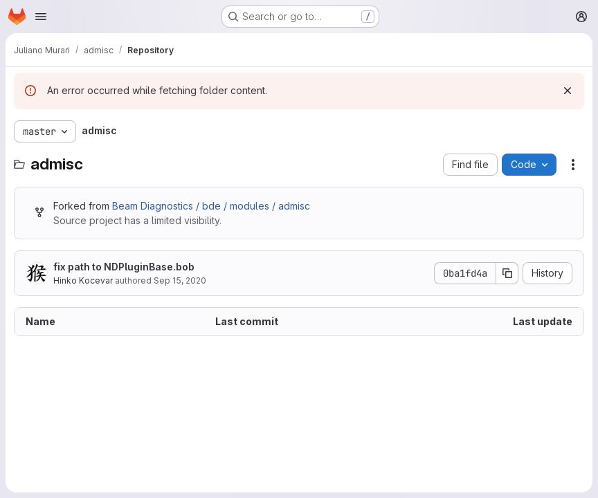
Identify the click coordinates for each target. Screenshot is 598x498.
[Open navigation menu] (41, 17)
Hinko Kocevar (83, 280)
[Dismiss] (567, 90)
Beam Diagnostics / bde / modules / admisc (211, 206)
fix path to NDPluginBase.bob (123, 267)
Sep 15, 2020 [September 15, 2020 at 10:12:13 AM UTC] (180, 280)
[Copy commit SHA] (507, 273)
